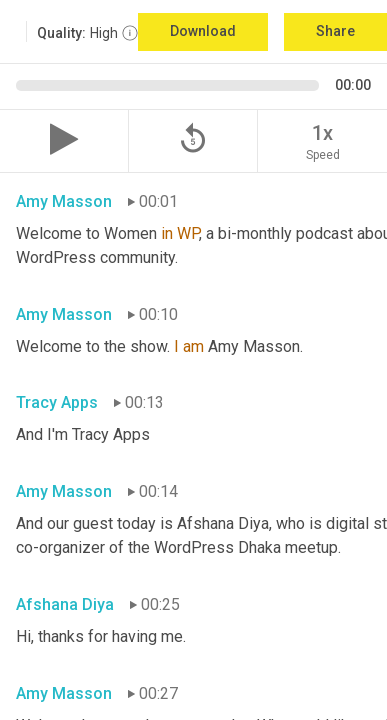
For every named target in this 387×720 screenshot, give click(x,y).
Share (335, 31)
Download (203, 31)
